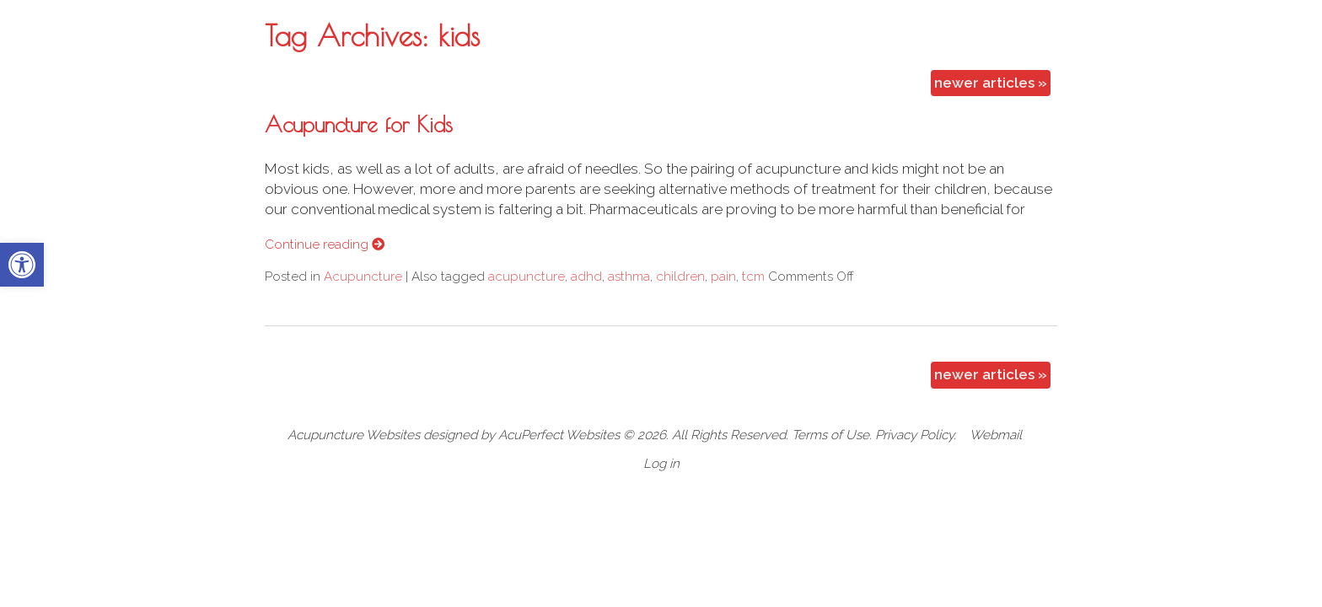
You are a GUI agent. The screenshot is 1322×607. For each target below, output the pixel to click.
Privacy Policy (914, 435)
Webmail (996, 435)
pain (723, 276)
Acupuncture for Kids (359, 124)
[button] (22, 265)
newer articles (990, 82)
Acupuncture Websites (354, 435)
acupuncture (526, 276)
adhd (586, 276)
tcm (753, 276)
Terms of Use (830, 435)
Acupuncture (363, 276)
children (680, 276)
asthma (629, 276)
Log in (661, 463)
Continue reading (324, 244)
